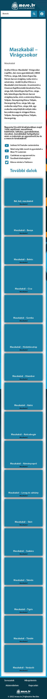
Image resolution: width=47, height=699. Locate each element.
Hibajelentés (30, 681)
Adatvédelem (12, 686)
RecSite (36, 697)
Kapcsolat (33, 686)
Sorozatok (9, 681)
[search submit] (34, 14)
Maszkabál (9, 63)
